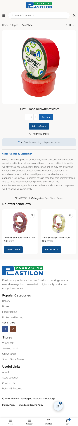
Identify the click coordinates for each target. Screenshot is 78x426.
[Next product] (74, 25)
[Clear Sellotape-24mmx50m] (58, 223)
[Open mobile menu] (4, 15)
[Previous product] (66, 25)
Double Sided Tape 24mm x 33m (19, 237)
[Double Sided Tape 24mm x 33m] (20, 223)
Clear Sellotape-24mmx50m (56, 237)
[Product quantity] (31, 117)
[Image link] (22, 270)
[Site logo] (39, 5)
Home (5, 25)
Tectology (49, 398)
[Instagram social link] (13, 329)
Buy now (46, 117)
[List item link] (39, 301)
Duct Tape (27, 25)
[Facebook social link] (5, 329)
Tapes (15, 25)
